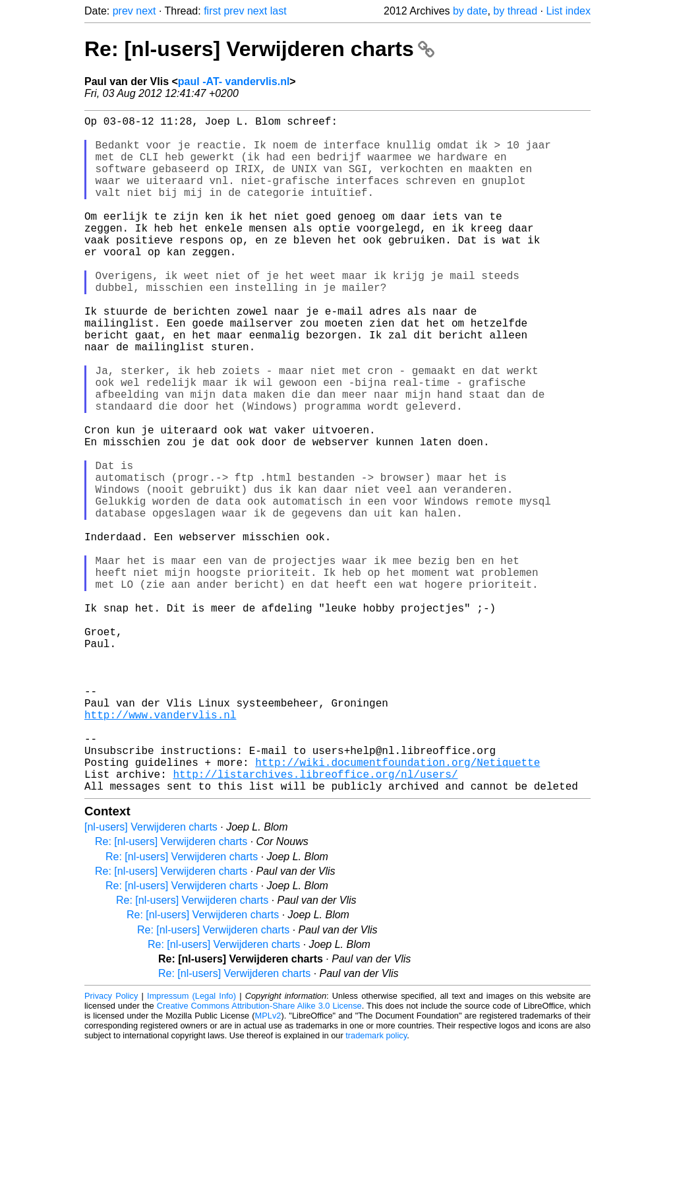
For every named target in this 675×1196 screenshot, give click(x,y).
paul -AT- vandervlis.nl (234, 81)
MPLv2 (268, 1166)
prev (123, 10)
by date (470, 10)
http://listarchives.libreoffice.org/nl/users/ (315, 921)
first (212, 10)
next (146, 10)
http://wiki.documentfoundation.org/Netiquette (397, 907)
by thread (515, 10)
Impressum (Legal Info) (191, 1146)
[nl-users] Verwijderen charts (151, 977)
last (278, 10)
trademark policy (376, 1186)
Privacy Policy (111, 1146)
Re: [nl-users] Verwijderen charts (259, 49)
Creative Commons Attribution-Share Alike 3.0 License (259, 1156)
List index (568, 10)
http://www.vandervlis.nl (160, 849)
